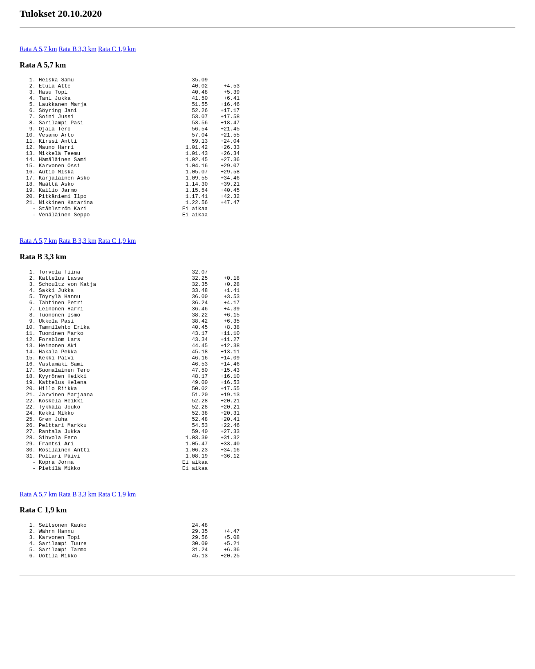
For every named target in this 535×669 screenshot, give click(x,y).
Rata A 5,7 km (38, 48)
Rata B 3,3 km (77, 48)
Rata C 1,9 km (117, 48)
